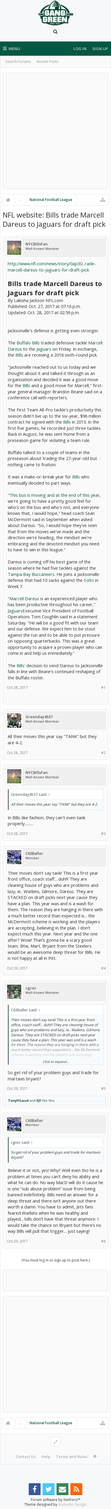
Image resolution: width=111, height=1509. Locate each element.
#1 (103, 687)
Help (45, 1456)
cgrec (30, 988)
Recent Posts (48, 61)
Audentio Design (72, 1504)
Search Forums (18, 61)
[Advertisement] (55, 130)
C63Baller (34, 853)
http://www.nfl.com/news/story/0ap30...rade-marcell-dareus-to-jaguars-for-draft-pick (52, 267)
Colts (89, 580)
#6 (103, 1241)
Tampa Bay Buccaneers (31, 574)
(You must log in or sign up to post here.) (56, 1260)
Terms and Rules (71, 1456)
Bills (19, 355)
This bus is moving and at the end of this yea (53, 495)
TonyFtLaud (18, 1100)
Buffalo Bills (28, 343)
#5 (103, 1088)
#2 (103, 752)
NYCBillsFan (36, 244)
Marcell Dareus (24, 598)
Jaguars (43, 349)
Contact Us (26, 1456)
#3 (103, 833)
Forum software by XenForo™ (55, 1499)
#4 (103, 968)
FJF (38, 1100)
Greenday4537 (39, 716)
